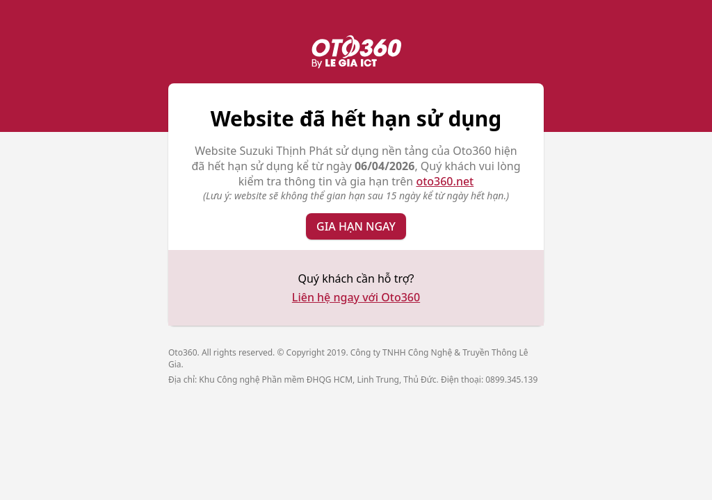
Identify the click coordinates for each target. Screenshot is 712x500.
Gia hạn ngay (356, 226)
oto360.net (445, 181)
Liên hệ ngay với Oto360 (356, 297)
